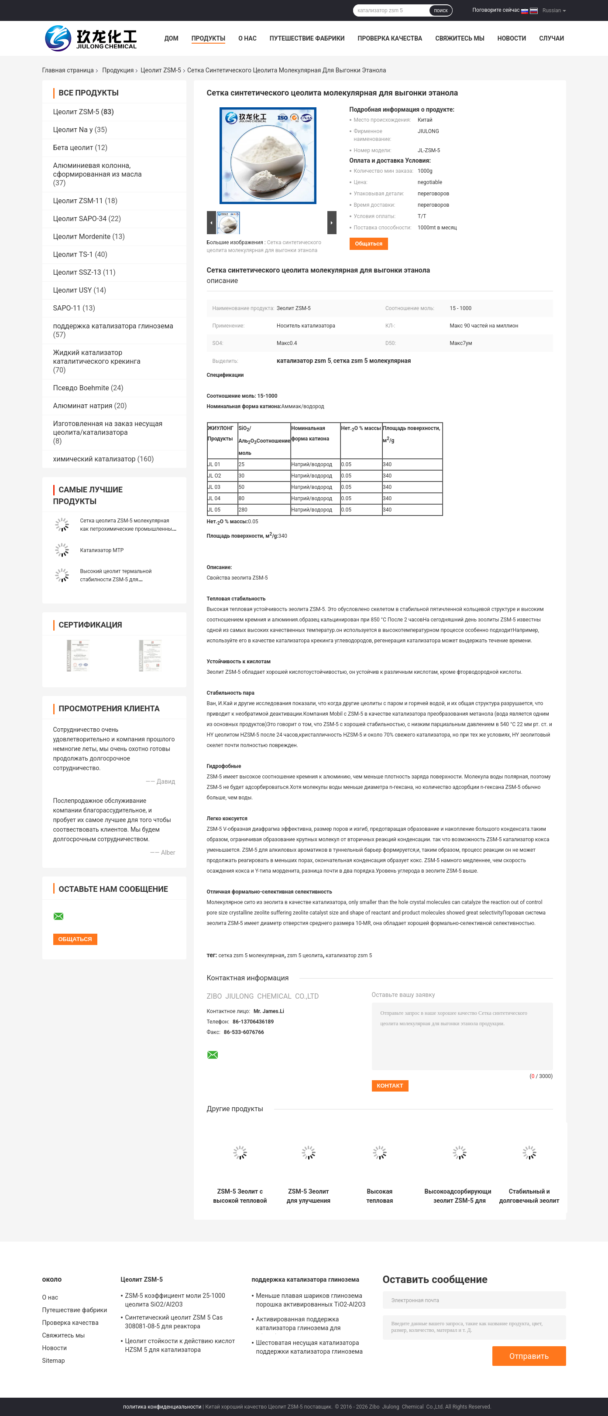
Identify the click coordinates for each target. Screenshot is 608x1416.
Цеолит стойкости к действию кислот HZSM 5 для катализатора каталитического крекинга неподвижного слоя (180, 1347)
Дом (172, 38)
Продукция (118, 70)
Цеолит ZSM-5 (161, 70)
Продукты (209, 38)
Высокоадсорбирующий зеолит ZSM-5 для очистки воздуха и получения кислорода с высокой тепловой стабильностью (460, 1196)
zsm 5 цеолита (305, 955)
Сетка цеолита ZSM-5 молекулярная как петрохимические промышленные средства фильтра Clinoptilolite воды (127, 529)
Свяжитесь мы (459, 38)
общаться (369, 243)
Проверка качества (389, 38)
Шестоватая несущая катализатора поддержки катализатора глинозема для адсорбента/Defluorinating (309, 1348)
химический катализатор (94, 459)
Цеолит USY (72, 290)
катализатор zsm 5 (349, 955)
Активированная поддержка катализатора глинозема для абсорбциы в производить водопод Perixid (307, 1325)
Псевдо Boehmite (81, 388)
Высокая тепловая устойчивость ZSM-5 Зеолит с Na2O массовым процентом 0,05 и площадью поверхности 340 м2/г (379, 1196)
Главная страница (68, 70)
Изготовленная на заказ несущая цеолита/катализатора (108, 428)
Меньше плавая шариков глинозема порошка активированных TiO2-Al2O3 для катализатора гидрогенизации (311, 1301)
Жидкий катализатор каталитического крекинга (97, 356)
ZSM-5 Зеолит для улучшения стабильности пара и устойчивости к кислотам (308, 1196)
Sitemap (53, 1360)
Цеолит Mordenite (82, 236)
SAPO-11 (67, 308)
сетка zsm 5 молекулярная (252, 955)
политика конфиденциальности (162, 1407)
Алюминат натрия (83, 406)
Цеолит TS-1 (73, 254)
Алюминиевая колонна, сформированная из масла (97, 169)
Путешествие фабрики (307, 38)
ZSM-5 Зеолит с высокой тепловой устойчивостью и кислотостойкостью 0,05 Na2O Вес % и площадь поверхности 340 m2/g (240, 1196)
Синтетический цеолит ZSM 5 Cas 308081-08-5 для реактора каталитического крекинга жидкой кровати (176, 1323)
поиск (440, 10)
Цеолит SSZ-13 (77, 272)
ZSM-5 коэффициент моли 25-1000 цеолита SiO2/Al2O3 (175, 1300)
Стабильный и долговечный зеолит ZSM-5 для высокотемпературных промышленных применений (529, 1196)
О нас (247, 38)
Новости (512, 38)
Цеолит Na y (73, 130)
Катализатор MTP (102, 550)
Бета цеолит (73, 147)
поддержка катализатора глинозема (113, 326)
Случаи (551, 38)
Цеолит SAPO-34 (80, 219)
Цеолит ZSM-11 (78, 201)
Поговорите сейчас (496, 10)
